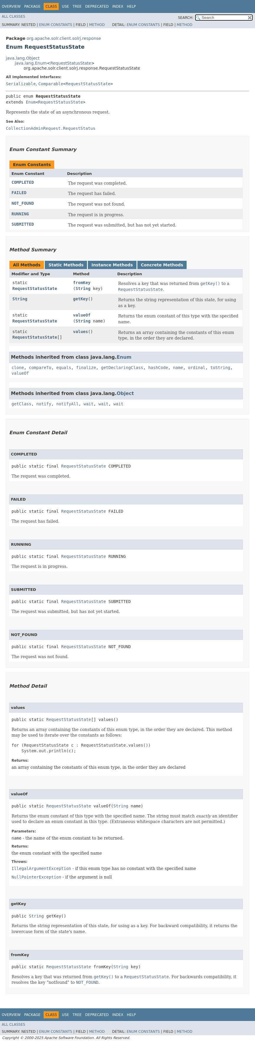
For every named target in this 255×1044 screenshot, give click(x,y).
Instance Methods (112, 265)
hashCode (158, 367)
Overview (11, 6)
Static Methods (65, 265)
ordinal (196, 367)
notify (43, 403)
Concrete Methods (162, 265)
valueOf (82, 315)
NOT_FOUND (22, 203)
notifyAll (67, 403)
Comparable (50, 83)
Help (131, 6)
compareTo (40, 367)
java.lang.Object (23, 58)
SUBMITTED (22, 224)
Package (32, 6)
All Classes (13, 16)
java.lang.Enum (31, 63)
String (83, 288)
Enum (31, 102)
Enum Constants (55, 25)
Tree (77, 6)
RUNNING (20, 214)
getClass (21, 403)
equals (63, 367)
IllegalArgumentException (41, 868)
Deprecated (97, 6)
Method (97, 25)
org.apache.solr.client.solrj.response (64, 38)
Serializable (21, 83)
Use (65, 6)
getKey (80, 298)
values (80, 331)
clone (17, 367)
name (178, 367)
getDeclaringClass (122, 367)
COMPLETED (22, 182)
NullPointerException (36, 877)
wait (88, 403)
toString (220, 367)
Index (118, 6)
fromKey (82, 282)
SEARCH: (186, 18)
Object (125, 393)
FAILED (19, 192)
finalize (86, 367)
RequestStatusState (70, 63)
